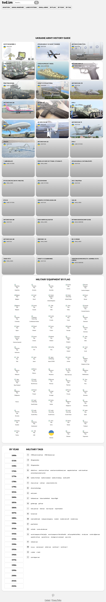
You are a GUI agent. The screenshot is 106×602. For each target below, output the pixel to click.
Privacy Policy (56, 543)
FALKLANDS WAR (34, 441)
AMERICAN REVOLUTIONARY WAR (58, 413)
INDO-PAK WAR (34, 451)
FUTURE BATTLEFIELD (45, 441)
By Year (61, 7)
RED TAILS (33, 471)
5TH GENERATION (35, 407)
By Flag (53, 7)
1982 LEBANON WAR (49, 397)
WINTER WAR (48, 489)
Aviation (6, 7)
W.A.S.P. (33, 489)
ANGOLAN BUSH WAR (72, 413)
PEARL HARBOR (34, 466)
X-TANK (38, 494)
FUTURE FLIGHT (54, 441)
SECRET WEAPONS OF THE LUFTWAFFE (57, 477)
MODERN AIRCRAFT (64, 461)
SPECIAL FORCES (45, 479)
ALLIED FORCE (34, 413)
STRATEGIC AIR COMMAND (57, 479)
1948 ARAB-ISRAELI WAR (37, 397)
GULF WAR (41, 446)
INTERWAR (42, 451)
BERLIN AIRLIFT (66, 420)
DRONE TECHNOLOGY (36, 430)
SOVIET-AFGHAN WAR (95, 477)
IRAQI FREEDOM (59, 451)
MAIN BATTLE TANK (35, 461)
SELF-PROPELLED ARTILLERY (74, 477)
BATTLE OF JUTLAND (45, 420)
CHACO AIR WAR (34, 425)
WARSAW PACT (39, 489)
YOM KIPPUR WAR (35, 500)
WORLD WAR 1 (56, 489)
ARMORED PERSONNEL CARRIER (38, 415)
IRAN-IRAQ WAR (49, 451)
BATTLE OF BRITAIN (35, 420)
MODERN (56, 461)
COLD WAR (42, 425)
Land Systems (31, 7)
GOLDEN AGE (34, 446)
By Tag (68, 7)
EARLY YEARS (34, 435)
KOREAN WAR (34, 456)
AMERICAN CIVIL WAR (44, 413)
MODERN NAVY (74, 461)
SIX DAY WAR (85, 477)
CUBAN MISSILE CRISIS (51, 425)
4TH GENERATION (35, 402)
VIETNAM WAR (34, 484)
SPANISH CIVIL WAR (35, 479)
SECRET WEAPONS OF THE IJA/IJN (39, 477)
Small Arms (43, 7)
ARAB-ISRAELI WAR (83, 413)
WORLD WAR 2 (64, 489)
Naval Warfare (18, 7)
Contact (47, 543)
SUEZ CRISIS (68, 479)
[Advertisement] (53, 23)
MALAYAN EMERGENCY (47, 461)
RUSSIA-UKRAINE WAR (42, 471)
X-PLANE (33, 494)
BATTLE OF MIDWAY (57, 420)
